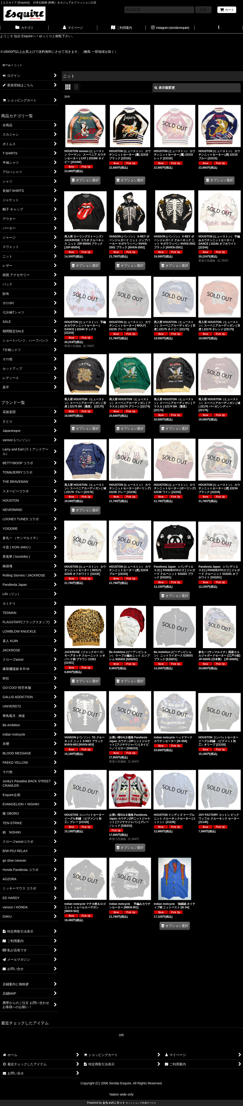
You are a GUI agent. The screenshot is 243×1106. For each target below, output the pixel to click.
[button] (218, 28)
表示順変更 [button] (164, 88)
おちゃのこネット (114, 1102)
